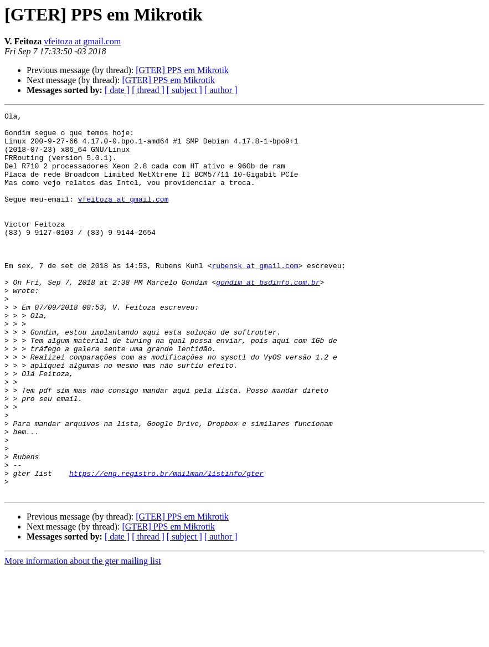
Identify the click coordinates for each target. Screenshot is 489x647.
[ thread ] (148, 90)
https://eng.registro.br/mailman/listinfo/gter (166, 546)
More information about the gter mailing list (82, 637)
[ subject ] (184, 90)
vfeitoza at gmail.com (82, 41)
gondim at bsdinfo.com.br (268, 317)
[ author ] (221, 90)
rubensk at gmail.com (255, 297)
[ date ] (117, 90)
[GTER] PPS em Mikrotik (182, 70)
